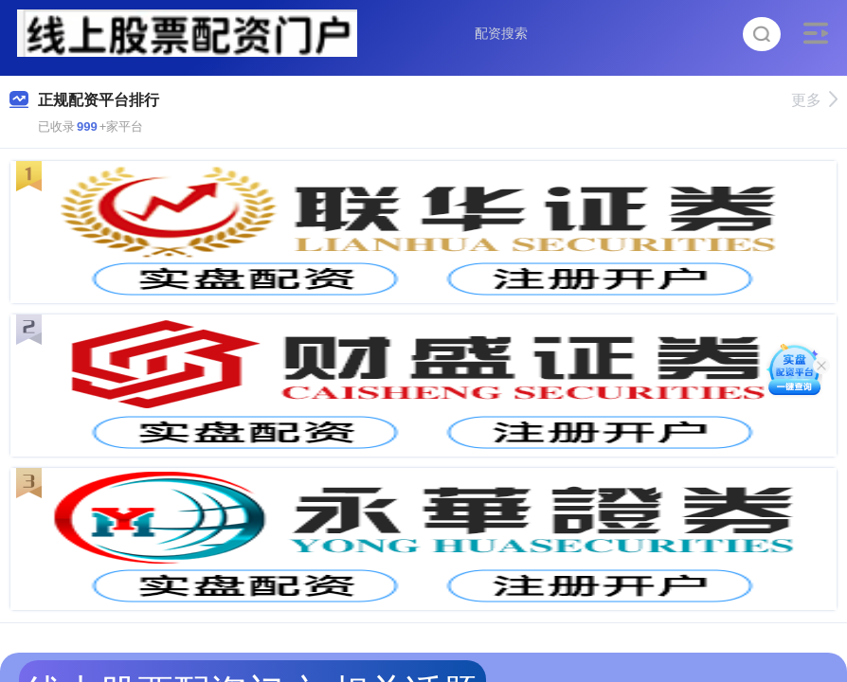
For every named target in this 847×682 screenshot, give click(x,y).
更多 (814, 100)
